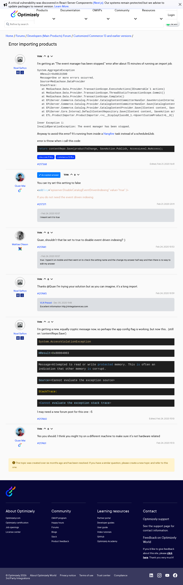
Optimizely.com (13, 518)
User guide (102, 527)
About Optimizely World (43, 575)
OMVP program (58, 518)
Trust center (103, 575)
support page (162, 526)
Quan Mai (20, 185)
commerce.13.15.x (65, 157)
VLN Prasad (46, 302)
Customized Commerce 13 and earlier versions (102, 36)
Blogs (54, 531)
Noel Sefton (20, 68)
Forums (20, 36)
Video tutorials (104, 531)
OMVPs (97, 10)
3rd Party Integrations (18, 578)
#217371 (41, 204)
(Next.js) (98, 3)
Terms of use (86, 575)
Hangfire (108, 134)
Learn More (61, 6)
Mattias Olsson (20, 244)
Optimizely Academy (107, 541)
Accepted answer (49, 175)
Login (171, 15)
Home (9, 36)
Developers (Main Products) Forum (49, 36)
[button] (54, 19)
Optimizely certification (17, 522)
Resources (148, 10)
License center (13, 531)
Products (42, 10)
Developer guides (105, 522)
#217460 (42, 418)
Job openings (12, 527)
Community (122, 10)
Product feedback (60, 541)
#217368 (42, 164)
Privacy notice (68, 575)
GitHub (100, 536)
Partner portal (104, 518)
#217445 (42, 293)
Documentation (70, 10)
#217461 (41, 443)
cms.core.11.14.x (46, 157)
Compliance (120, 575)
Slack (54, 536)
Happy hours (57, 522)
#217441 (41, 247)
